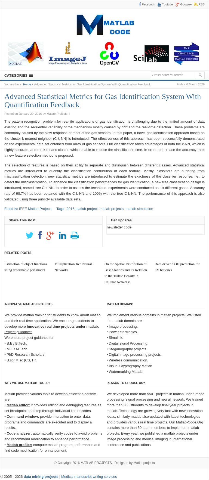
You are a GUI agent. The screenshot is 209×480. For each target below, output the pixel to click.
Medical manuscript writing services (89, 477)
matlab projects (112, 209)
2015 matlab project (82, 209)
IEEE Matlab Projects (35, 209)
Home (27, 84)
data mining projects (41, 477)
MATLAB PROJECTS (96, 463)
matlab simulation (139, 209)
